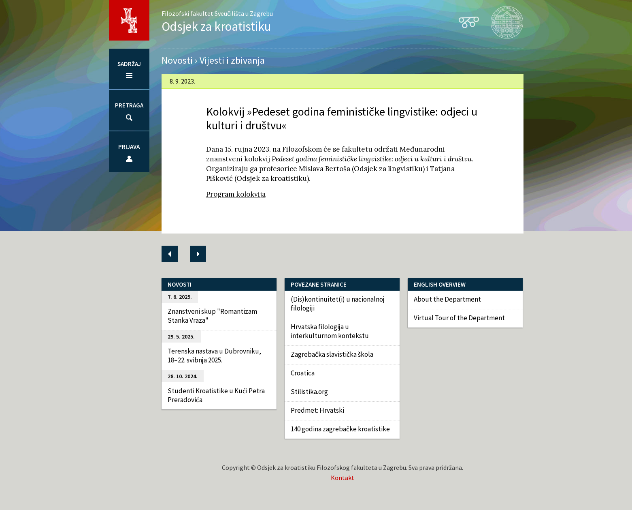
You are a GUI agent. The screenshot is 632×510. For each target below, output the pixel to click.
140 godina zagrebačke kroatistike (340, 428)
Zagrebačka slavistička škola (332, 354)
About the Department (447, 299)
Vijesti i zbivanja (232, 60)
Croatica (303, 373)
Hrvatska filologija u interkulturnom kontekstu (330, 331)
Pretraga (129, 105)
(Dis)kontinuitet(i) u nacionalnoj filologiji (338, 304)
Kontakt (342, 478)
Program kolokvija (236, 194)
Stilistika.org (309, 391)
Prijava (129, 146)
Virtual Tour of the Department (459, 317)
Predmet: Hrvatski (317, 410)
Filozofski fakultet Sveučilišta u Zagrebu (217, 13)
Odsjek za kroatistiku (216, 26)
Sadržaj (129, 64)
